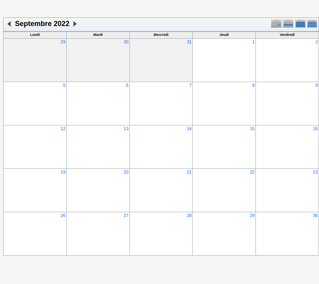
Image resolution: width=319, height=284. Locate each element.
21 (189, 172)
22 (252, 172)
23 (315, 172)
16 (315, 128)
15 (252, 128)
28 (189, 215)
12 (63, 128)
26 (63, 215)
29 (63, 41)
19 (63, 172)
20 (126, 172)
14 (189, 128)
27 (126, 215)
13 (126, 128)
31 (189, 41)
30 (126, 41)
